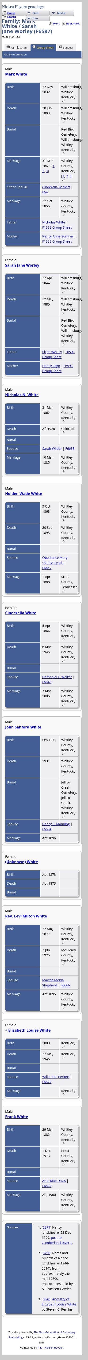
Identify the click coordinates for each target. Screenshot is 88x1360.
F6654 (46, 829)
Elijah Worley (52, 352)
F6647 (46, 568)
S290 (46, 1253)
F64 (45, 192)
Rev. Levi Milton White (26, 916)
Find (35, 13)
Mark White (16, 74)
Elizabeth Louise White (29, 1030)
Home (11, 13)
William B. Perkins (55, 1077)
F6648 (46, 682)
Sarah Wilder (52, 448)
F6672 (46, 1082)
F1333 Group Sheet (57, 227)
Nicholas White (53, 222)
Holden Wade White (23, 493)
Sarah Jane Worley (22, 265)
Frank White (16, 1116)
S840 (46, 1299)
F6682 (46, 1186)
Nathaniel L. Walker (57, 677)
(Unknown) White (21, 861)
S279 (46, 1227)
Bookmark (73, 23)
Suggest (66, 47)
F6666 (65, 985)
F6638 (69, 448)
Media (61, 13)
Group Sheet (43, 47)
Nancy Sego (51, 366)
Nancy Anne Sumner (57, 236)
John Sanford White (23, 727)
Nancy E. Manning (56, 824)
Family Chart (17, 47)
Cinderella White (20, 612)
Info (35, 18)
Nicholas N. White (21, 394)
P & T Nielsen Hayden (50, 1347)
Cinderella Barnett (56, 187)
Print (56, 23)
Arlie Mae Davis (54, 1180)
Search (11, 16)
